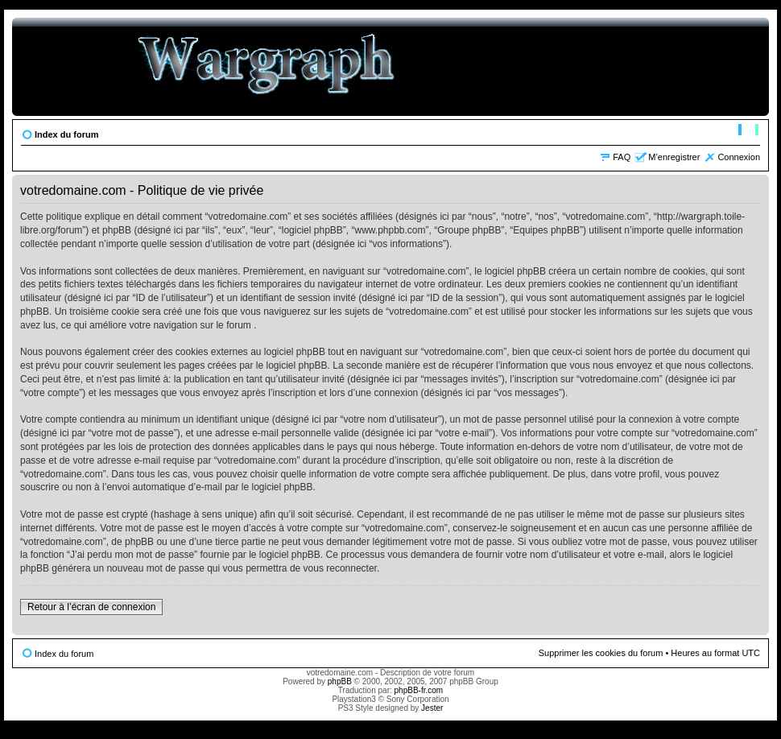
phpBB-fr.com (419, 690)
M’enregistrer (674, 157)
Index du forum (66, 134)
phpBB (340, 681)
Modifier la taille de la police (748, 131)
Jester (432, 708)
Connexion (738, 157)
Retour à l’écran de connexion (91, 607)
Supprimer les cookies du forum (601, 653)
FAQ (621, 157)
